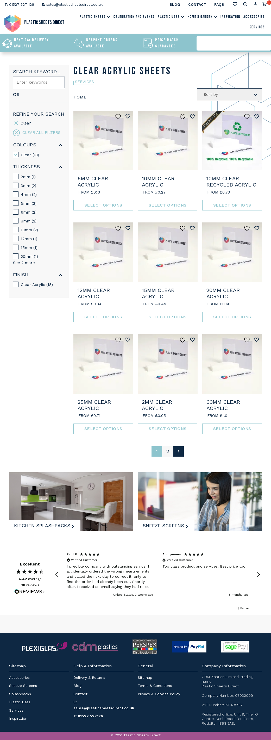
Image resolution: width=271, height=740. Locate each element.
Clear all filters (36, 132)
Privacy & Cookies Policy (159, 694)
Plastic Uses (171, 18)
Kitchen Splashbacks (44, 524)
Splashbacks (20, 694)
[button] (57, 574)
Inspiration (230, 18)
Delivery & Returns (89, 677)
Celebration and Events (134, 18)
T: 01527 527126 (88, 716)
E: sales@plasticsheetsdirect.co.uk (103, 705)
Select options (103, 205)
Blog (175, 4)
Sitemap (145, 677)
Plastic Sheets (95, 18)
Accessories (254, 18)
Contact (197, 4)
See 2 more (24, 262)
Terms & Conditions (155, 685)
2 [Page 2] (167, 451)
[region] (157, 574)
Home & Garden (202, 18)
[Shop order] (229, 94)
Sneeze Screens (165, 524)
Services (257, 28)
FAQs (219, 4)
